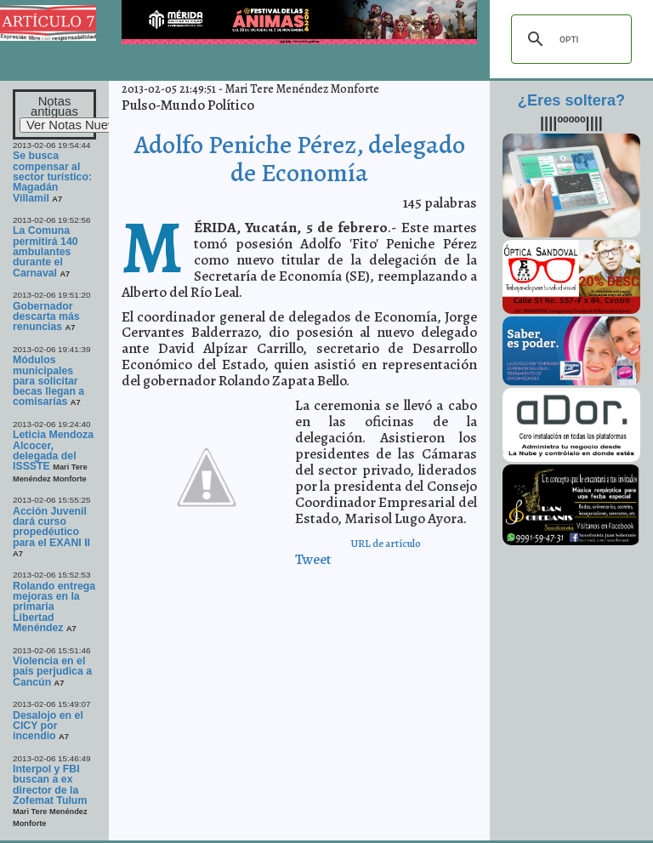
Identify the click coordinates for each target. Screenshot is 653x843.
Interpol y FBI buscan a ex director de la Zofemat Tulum (50, 784)
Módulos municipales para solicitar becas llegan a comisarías (48, 380)
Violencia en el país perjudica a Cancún (52, 671)
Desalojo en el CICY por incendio (48, 726)
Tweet (313, 559)
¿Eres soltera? (571, 100)
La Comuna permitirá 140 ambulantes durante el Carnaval (45, 251)
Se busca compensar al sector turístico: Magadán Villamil (52, 176)
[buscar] (568, 39)
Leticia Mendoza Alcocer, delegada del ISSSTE (53, 450)
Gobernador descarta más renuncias (46, 316)
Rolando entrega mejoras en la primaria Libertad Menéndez (54, 607)
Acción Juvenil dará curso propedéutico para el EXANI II (51, 527)
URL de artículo (385, 543)
